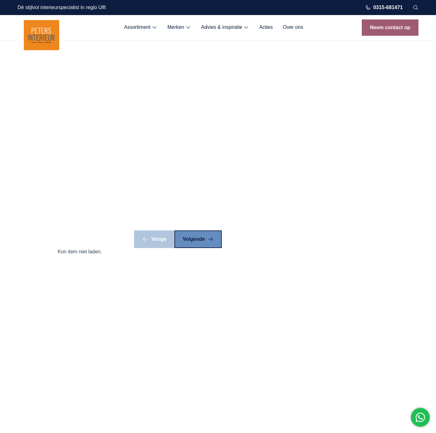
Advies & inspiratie (225, 27)
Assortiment (140, 27)
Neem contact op (390, 27)
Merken (179, 27)
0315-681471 (384, 7)
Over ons (293, 27)
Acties (266, 27)
